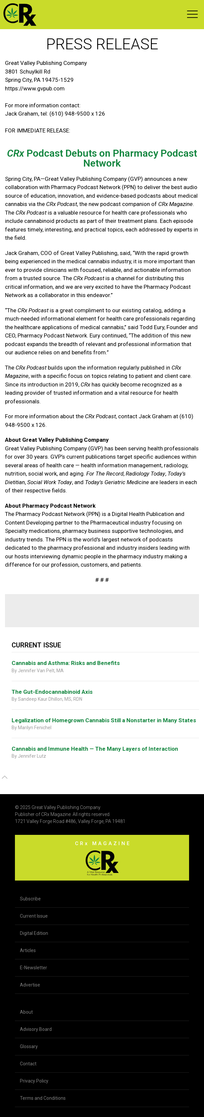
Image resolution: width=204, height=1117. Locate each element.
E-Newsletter (33, 967)
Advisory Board (36, 1029)
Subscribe (30, 898)
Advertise (30, 985)
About (26, 1012)
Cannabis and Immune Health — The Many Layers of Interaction (95, 748)
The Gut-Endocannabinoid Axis (52, 691)
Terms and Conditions (43, 1098)
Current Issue (34, 916)
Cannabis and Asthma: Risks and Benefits (66, 663)
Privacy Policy (34, 1081)
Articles (28, 950)
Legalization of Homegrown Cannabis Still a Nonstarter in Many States (104, 720)
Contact (28, 1063)
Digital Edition (34, 933)
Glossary (29, 1046)
